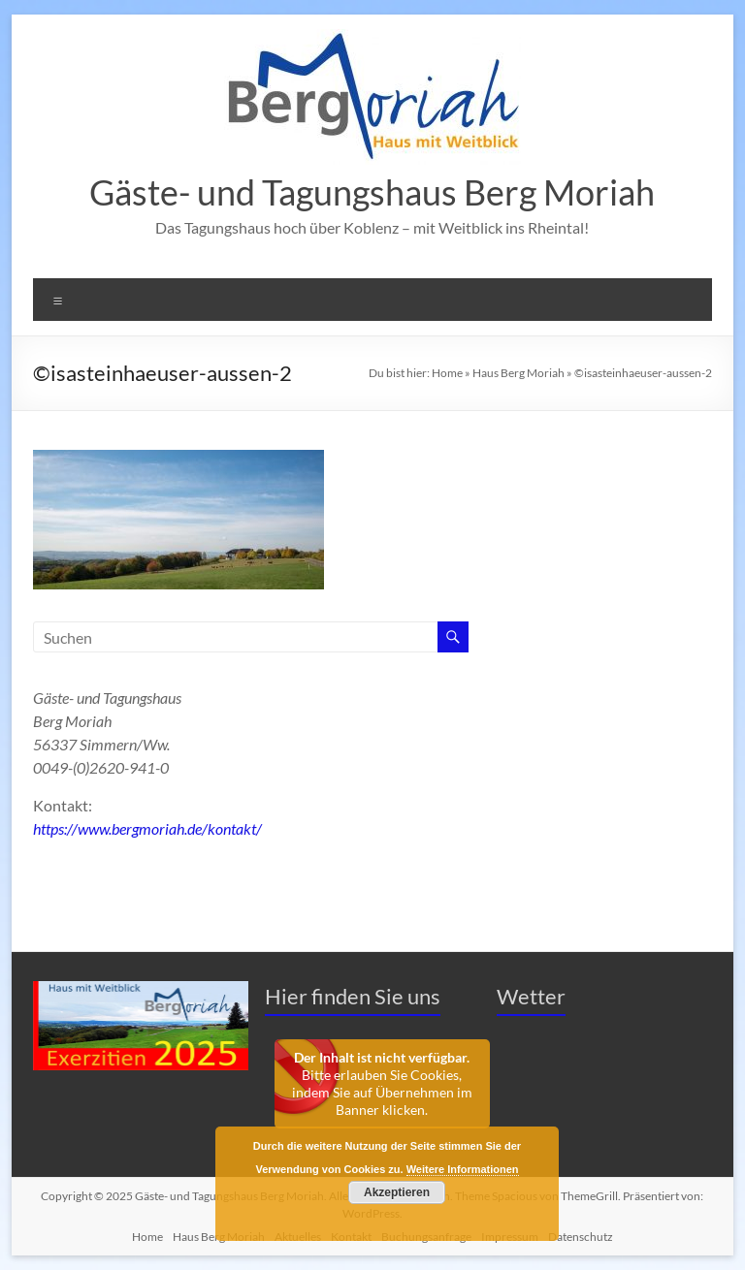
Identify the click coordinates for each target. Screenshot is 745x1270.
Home (447, 372)
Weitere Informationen (462, 1169)
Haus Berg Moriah (518, 372)
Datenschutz (580, 1236)
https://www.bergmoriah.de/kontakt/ (147, 828)
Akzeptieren (397, 1192)
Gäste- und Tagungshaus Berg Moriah (372, 192)
